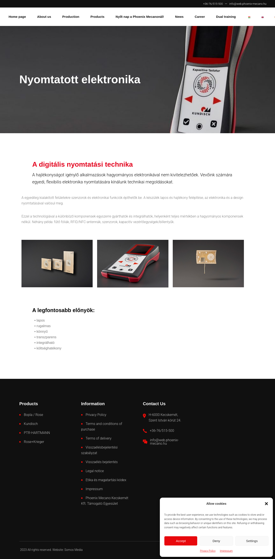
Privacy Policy (207, 550)
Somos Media (73, 549)
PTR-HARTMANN (37, 433)
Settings (252, 541)
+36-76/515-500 (213, 3)
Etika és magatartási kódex (106, 480)
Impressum (226, 550)
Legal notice (95, 471)
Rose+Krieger (34, 442)
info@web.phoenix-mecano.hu (247, 3)
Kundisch (31, 424)
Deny (216, 541)
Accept (181, 541)
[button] (266, 504)
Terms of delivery (99, 438)
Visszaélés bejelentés (102, 462)
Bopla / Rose (33, 415)
